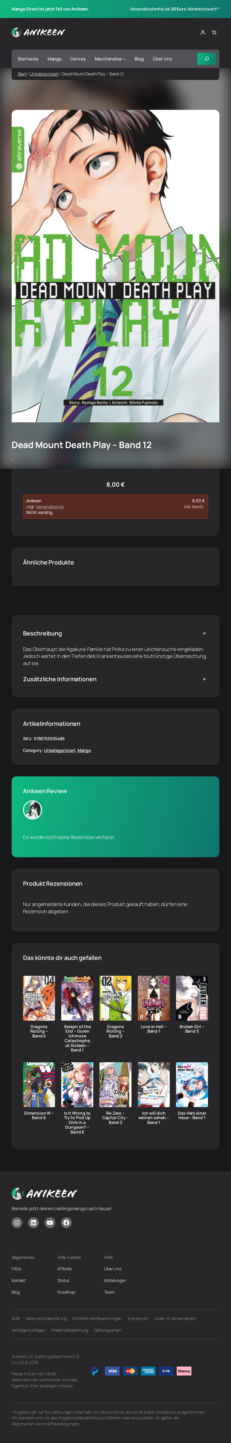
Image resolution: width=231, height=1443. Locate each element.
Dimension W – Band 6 (39, 1115)
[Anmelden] (202, 32)
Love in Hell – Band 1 (154, 1029)
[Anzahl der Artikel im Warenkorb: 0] (213, 32)
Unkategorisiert (44, 74)
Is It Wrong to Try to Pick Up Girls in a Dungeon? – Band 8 (77, 1122)
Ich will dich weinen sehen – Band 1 (153, 1118)
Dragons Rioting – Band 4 (39, 1031)
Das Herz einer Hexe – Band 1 (192, 1115)
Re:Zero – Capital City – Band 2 (115, 1118)
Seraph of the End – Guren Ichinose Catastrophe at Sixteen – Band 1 (77, 1038)
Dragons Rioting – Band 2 (115, 1031)
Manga (84, 750)
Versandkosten (50, 506)
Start (22, 74)
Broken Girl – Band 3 (192, 1029)
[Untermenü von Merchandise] (124, 58)
